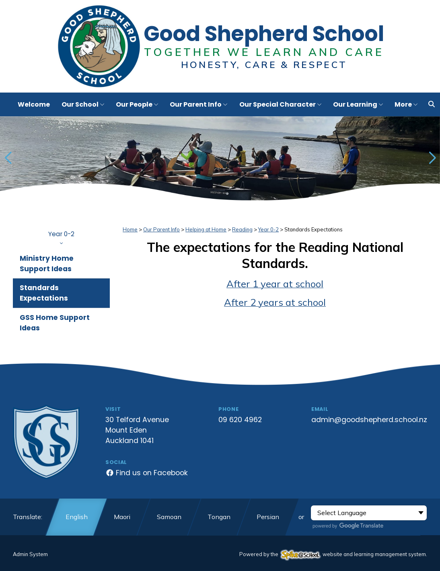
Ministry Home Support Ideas (47, 264)
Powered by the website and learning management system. (333, 554)
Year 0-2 (61, 237)
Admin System (30, 554)
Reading (242, 229)
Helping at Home (205, 229)
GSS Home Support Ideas (55, 323)
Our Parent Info (161, 229)
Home (130, 229)
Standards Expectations (44, 293)
